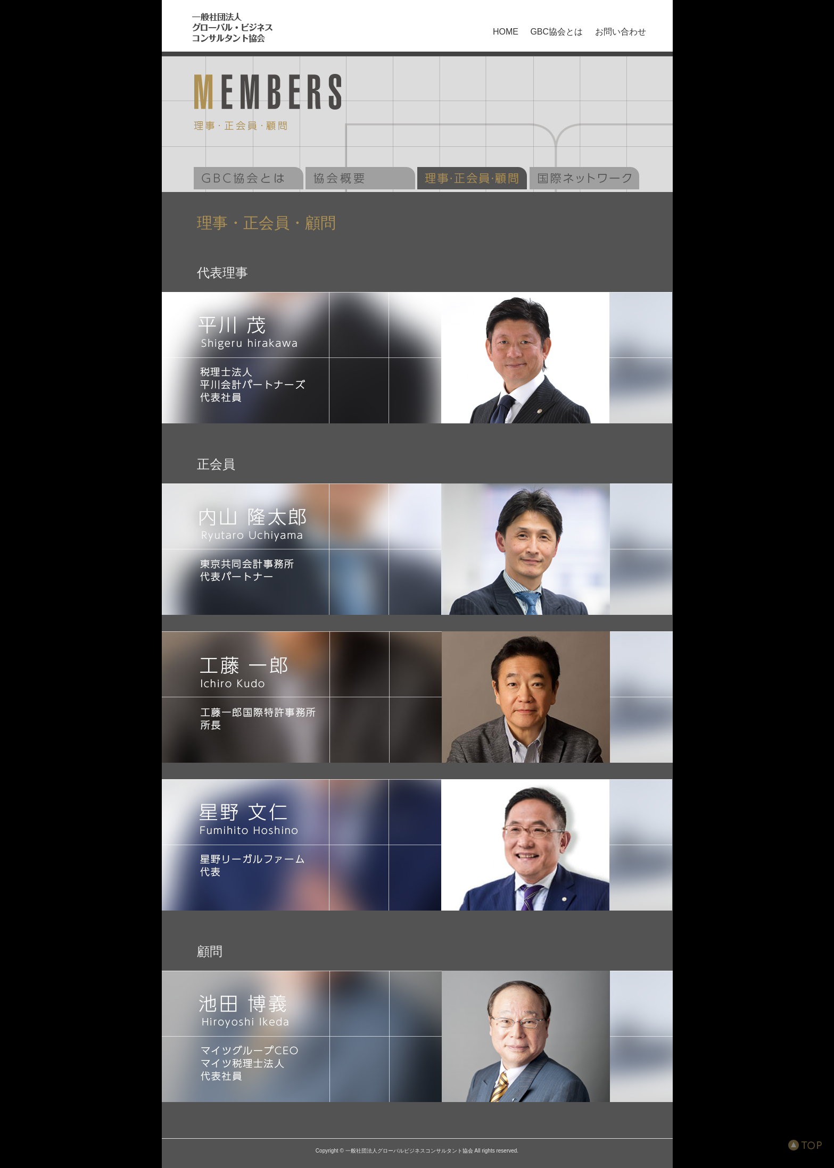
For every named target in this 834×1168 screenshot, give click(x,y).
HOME (505, 31)
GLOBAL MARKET (584, 178)
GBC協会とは (556, 31)
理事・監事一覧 (472, 178)
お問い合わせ (620, 31)
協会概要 (360, 178)
